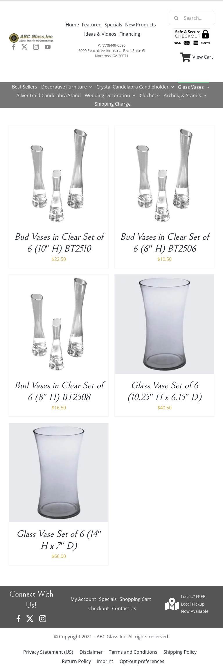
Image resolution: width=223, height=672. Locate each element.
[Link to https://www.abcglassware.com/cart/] (185, 57)
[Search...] (191, 18)
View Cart (203, 57)
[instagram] (36, 47)
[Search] (176, 18)
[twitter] (24, 47)
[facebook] (14, 47)
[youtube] (48, 47)
